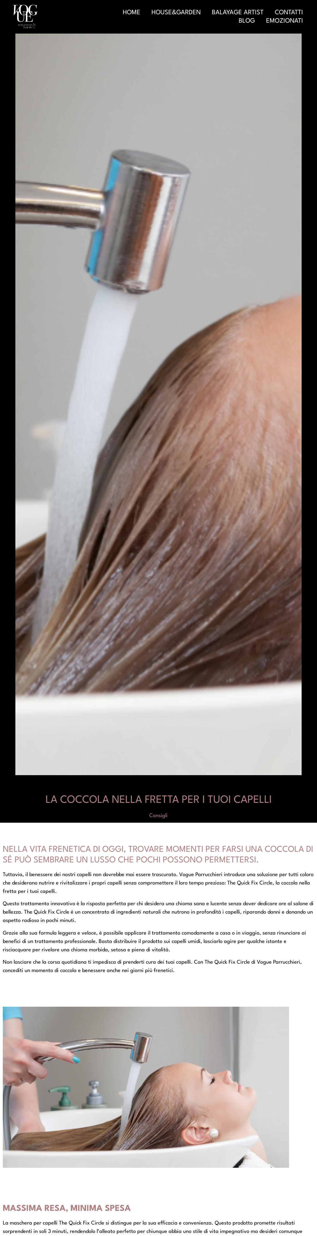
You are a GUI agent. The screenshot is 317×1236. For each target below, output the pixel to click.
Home (131, 13)
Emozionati (284, 21)
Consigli (158, 815)
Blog (247, 21)
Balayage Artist (238, 13)
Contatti (289, 13)
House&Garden (176, 13)
